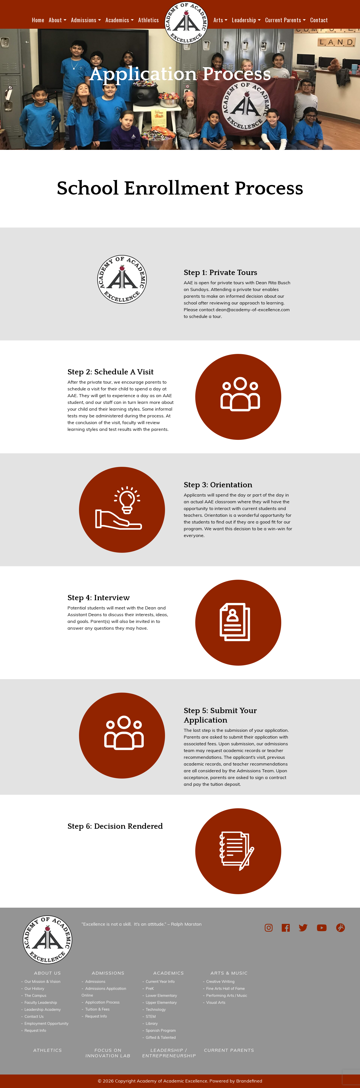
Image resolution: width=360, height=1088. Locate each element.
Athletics (148, 19)
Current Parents (283, 19)
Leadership (244, 19)
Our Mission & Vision (42, 982)
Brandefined (249, 1081)
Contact (319, 19)
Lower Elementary (161, 996)
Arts (218, 19)
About (55, 19)
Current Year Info (160, 982)
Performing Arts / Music (226, 996)
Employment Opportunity (46, 1024)
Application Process (102, 1003)
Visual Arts (215, 1003)
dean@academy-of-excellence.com (253, 310)
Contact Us (34, 1017)
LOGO (186, 23)
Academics (117, 19)
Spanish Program (161, 1031)
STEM (151, 1017)
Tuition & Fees (97, 1010)
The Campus (35, 996)
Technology (156, 1010)
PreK (150, 989)
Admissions (83, 19)
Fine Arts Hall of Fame (225, 989)
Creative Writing (220, 982)
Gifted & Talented (161, 1038)
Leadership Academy (42, 1010)
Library (152, 1024)
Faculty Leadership (40, 1003)
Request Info (35, 1031)
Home (38, 19)
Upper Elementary (161, 1003)
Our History (34, 989)
